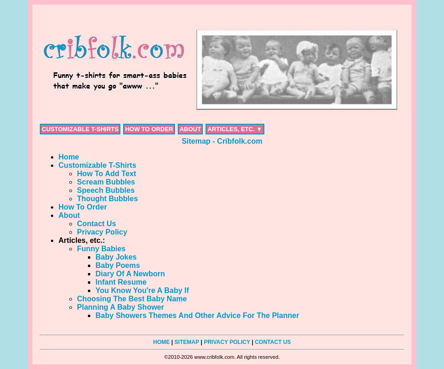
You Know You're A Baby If (142, 290)
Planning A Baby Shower (120, 307)
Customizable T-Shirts (97, 165)
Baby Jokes (116, 257)
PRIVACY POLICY (227, 342)
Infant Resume (120, 282)
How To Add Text (106, 174)
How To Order (82, 207)
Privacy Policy (102, 232)
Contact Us (96, 224)
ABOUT (190, 129)
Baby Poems (117, 265)
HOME (161, 342)
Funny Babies (101, 249)
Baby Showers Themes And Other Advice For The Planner (197, 315)
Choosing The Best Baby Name (132, 299)
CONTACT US (273, 342)
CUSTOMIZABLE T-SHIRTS (80, 129)
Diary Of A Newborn (130, 274)
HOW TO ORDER (149, 129)
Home (68, 157)
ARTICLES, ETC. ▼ (234, 129)
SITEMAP (187, 342)
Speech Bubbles (105, 190)
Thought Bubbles (107, 199)
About (69, 215)
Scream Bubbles (106, 182)
